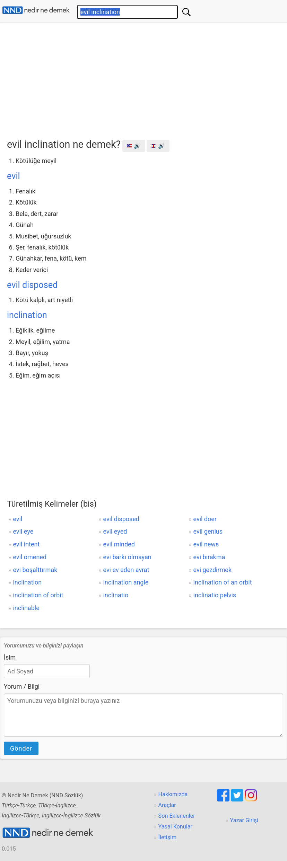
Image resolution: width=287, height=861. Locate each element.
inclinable (26, 607)
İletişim (167, 837)
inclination (27, 315)
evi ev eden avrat (126, 569)
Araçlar (167, 805)
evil (13, 176)
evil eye (23, 531)
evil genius (208, 531)
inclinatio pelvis (214, 595)
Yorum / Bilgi (22, 686)
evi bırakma (209, 557)
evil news (206, 544)
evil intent (26, 544)
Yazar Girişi (244, 820)
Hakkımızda (173, 794)
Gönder (21, 748)
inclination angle (125, 582)
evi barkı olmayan (127, 557)
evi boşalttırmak (35, 569)
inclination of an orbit (222, 582)
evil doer (205, 519)
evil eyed (115, 531)
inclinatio (115, 595)
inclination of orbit (38, 595)
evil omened (29, 557)
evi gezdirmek (212, 569)
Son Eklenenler (176, 816)
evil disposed (32, 285)
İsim (10, 657)
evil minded (118, 544)
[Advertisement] (147, 78)
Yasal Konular (175, 826)
